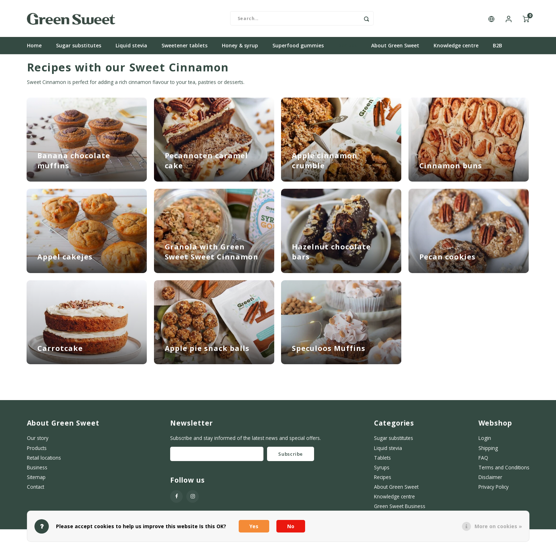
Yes (253, 526)
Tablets (382, 460)
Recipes (347, 48)
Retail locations (44, 460)
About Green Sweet (395, 48)
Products (37, 450)
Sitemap (36, 479)
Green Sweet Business (399, 509)
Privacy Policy (493, 489)
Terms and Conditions (503, 469)
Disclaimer (490, 479)
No (290, 526)
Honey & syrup (240, 48)
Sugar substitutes (78, 48)
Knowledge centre (456, 48)
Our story (37, 440)
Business (37, 469)
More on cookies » (498, 526)
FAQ (483, 460)
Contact (35, 489)
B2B (497, 48)
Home (34, 48)
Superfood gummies (298, 48)
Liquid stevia (131, 48)
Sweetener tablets (184, 48)
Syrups (381, 469)
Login (484, 440)
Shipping (488, 450)
